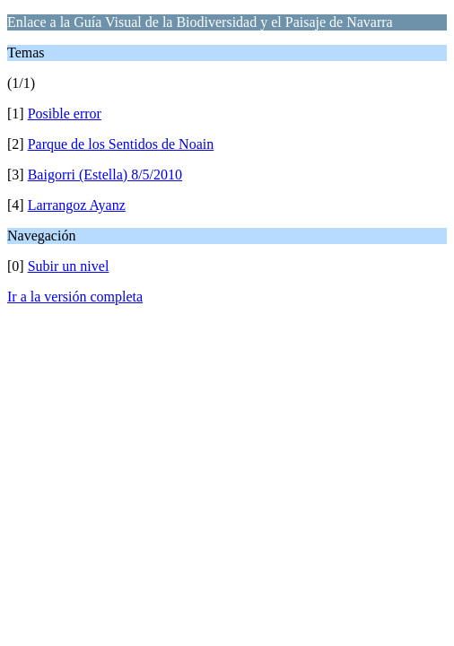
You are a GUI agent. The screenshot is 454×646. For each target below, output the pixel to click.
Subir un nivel (68, 266)
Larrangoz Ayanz (77, 205)
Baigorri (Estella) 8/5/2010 (105, 174)
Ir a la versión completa (75, 296)
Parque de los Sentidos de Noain (121, 144)
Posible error (64, 113)
